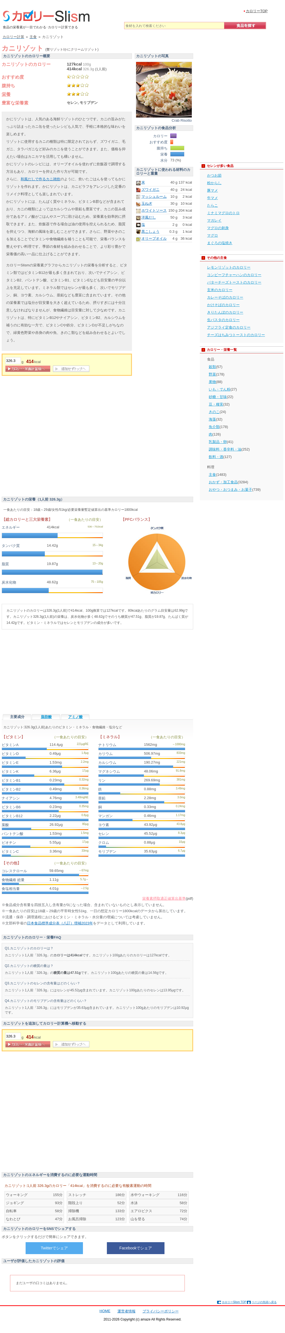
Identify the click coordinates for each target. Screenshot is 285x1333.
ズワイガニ (150, 189)
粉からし (214, 183)
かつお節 (214, 175)
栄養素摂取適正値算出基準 (164, 898)
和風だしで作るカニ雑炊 (40, 179)
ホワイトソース (154, 210)
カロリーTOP (257, 11)
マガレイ (214, 220)
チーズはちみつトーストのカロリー (236, 335)
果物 (212, 382)
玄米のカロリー (219, 290)
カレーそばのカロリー (225, 297)
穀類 (212, 367)
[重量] (13, 360)
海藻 (212, 419)
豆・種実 (216, 404)
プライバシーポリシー (160, 1311)
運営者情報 (126, 1311)
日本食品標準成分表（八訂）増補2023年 (60, 923)
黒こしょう (150, 231)
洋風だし (148, 217)
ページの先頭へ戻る (264, 1302)
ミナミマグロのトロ (223, 213)
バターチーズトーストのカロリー (234, 282)
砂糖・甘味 (218, 397)
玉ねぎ (146, 203)
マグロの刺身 (218, 228)
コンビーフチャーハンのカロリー (234, 275)
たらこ (212, 205)
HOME (105, 1311)
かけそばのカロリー (223, 305)
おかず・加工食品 (223, 482)
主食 (212, 474)
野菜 (212, 374)
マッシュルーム (154, 196)
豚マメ (212, 190)
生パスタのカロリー (223, 320)
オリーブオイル (154, 238)
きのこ (214, 412)
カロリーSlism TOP (234, 1302)
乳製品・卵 (218, 442)
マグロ (212, 235)
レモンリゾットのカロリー (228, 267)
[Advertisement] (56, 437)
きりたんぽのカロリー (225, 312)
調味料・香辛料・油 (225, 449)
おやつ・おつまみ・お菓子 (230, 489)
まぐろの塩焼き (219, 243)
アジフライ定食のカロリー (228, 327)
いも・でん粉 (219, 389)
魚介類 (214, 427)
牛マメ (212, 198)
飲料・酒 (216, 457)
